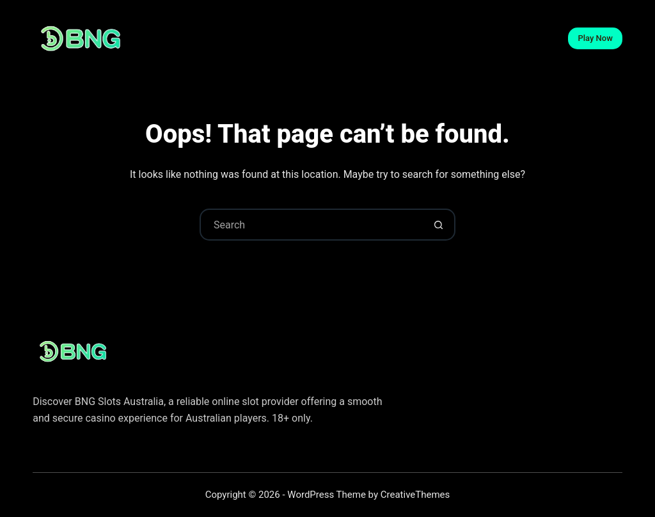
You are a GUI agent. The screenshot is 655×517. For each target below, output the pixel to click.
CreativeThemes (415, 494)
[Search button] (438, 225)
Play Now (595, 38)
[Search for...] (311, 225)
